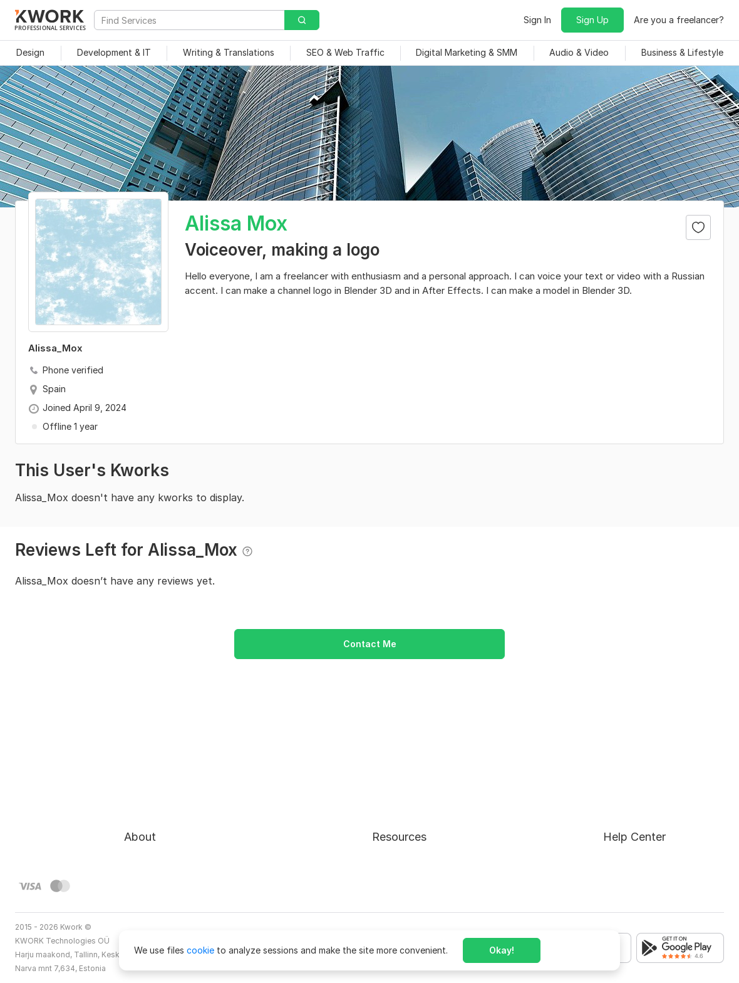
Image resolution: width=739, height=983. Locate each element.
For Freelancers (403, 772)
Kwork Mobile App (409, 885)
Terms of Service (159, 818)
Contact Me (369, 643)
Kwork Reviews (402, 863)
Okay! (501, 950)
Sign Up (592, 19)
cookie (200, 950)
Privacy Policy (153, 840)
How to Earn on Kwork (418, 795)
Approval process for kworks (663, 772)
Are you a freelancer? (679, 19)
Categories (395, 818)
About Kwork (151, 772)
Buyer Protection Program (178, 795)
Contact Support (638, 818)
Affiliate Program (407, 840)
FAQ (612, 795)
